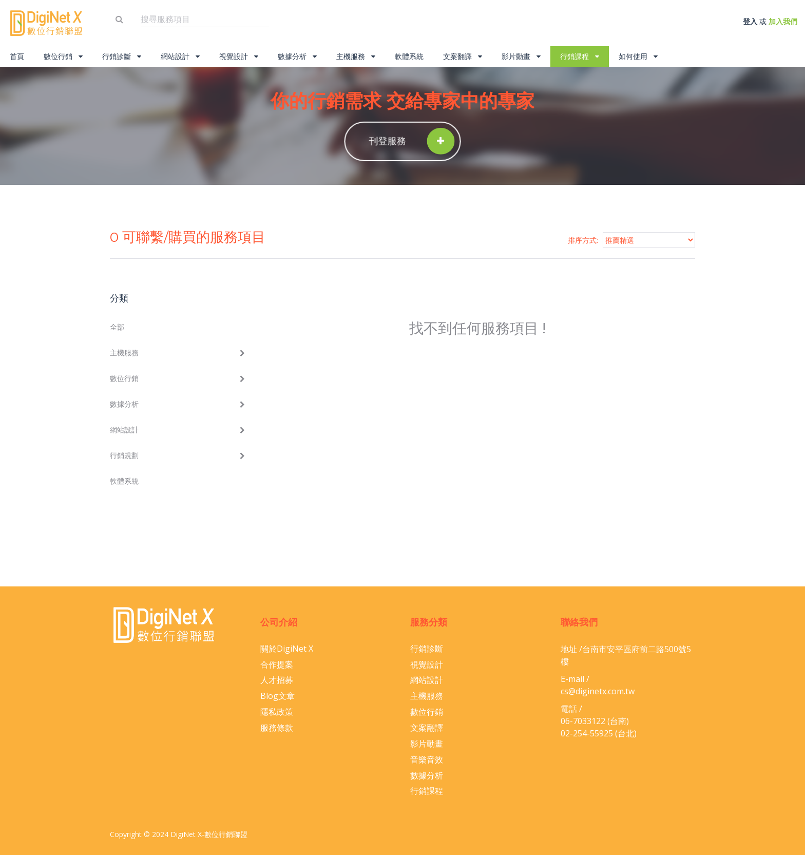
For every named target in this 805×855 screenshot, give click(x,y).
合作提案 (276, 664)
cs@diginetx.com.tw (598, 691)
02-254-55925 (587, 733)
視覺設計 (238, 56)
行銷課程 (579, 56)
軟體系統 (409, 56)
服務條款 (276, 727)
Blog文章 (277, 695)
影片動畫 (521, 56)
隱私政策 (276, 711)
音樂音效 (426, 759)
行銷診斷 (121, 56)
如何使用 (638, 56)
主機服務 (355, 56)
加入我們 (783, 21)
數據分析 (297, 56)
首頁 (17, 56)
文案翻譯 (462, 56)
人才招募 (276, 680)
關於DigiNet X (286, 648)
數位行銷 (63, 56)
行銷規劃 (124, 455)
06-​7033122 (583, 721)
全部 (117, 327)
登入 (750, 21)
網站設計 (180, 56)
